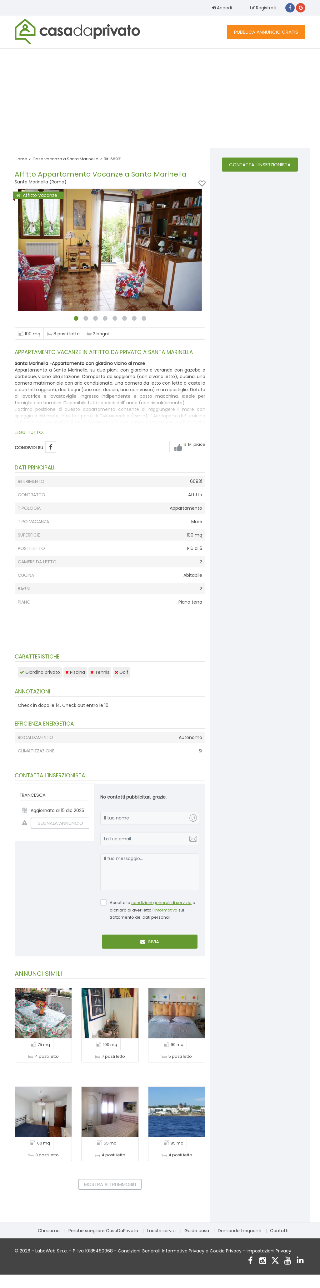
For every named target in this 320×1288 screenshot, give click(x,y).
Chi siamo (49, 1230)
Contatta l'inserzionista (260, 164)
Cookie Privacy (226, 1251)
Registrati (263, 8)
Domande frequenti (239, 1230)
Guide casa (196, 1230)
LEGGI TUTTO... (30, 432)
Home (21, 159)
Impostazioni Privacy (269, 1251)
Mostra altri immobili (110, 1184)
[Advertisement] (160, 98)
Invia (149, 941)
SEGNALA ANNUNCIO (57, 823)
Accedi (222, 8)
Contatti (279, 1230)
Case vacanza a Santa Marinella (65, 159)
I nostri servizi (161, 1230)
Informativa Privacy (183, 1251)
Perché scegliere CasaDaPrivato (103, 1230)
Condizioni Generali (139, 1251)
